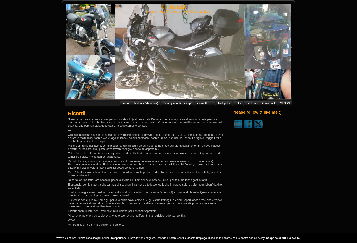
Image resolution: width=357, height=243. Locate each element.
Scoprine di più (276, 238)
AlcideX (178, 7)
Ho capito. (294, 238)
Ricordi (76, 113)
